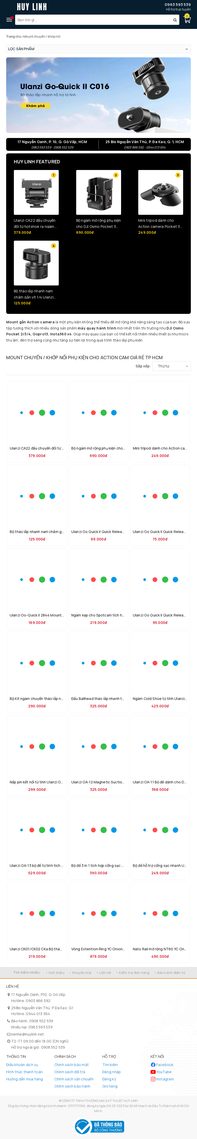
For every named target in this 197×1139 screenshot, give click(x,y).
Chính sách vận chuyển (74, 1079)
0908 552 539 (41, 1020)
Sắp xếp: (143, 366)
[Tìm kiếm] (175, 20)
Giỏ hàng (109, 1086)
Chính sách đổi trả (69, 1071)
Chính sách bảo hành (72, 1086)
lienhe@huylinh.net (27, 1034)
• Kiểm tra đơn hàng (133, 972)
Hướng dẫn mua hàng (24, 1079)
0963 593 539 (178, 4)
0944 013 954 (38, 1013)
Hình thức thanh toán (24, 1071)
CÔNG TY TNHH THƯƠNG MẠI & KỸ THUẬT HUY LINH (100, 1101)
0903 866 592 (38, 1000)
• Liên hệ (103, 972)
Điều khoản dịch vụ (22, 1064)
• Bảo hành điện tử (169, 972)
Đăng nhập (111, 1071)
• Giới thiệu (54, 972)
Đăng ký (109, 1079)
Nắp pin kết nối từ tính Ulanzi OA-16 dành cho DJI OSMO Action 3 (64, 782)
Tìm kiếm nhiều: (27, 972)
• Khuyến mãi (80, 972)
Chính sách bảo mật (71, 1064)
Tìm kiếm (110, 1064)
